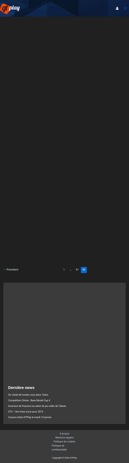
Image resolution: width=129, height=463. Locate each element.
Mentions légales (64, 437)
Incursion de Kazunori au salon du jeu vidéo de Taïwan (37, 406)
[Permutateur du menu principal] (125, 8)
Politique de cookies (64, 441)
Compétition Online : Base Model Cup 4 (29, 400)
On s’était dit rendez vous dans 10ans (28, 394)
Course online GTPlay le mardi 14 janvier (29, 417)
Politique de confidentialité (59, 447)
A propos (64, 433)
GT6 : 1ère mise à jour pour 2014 (25, 411)
